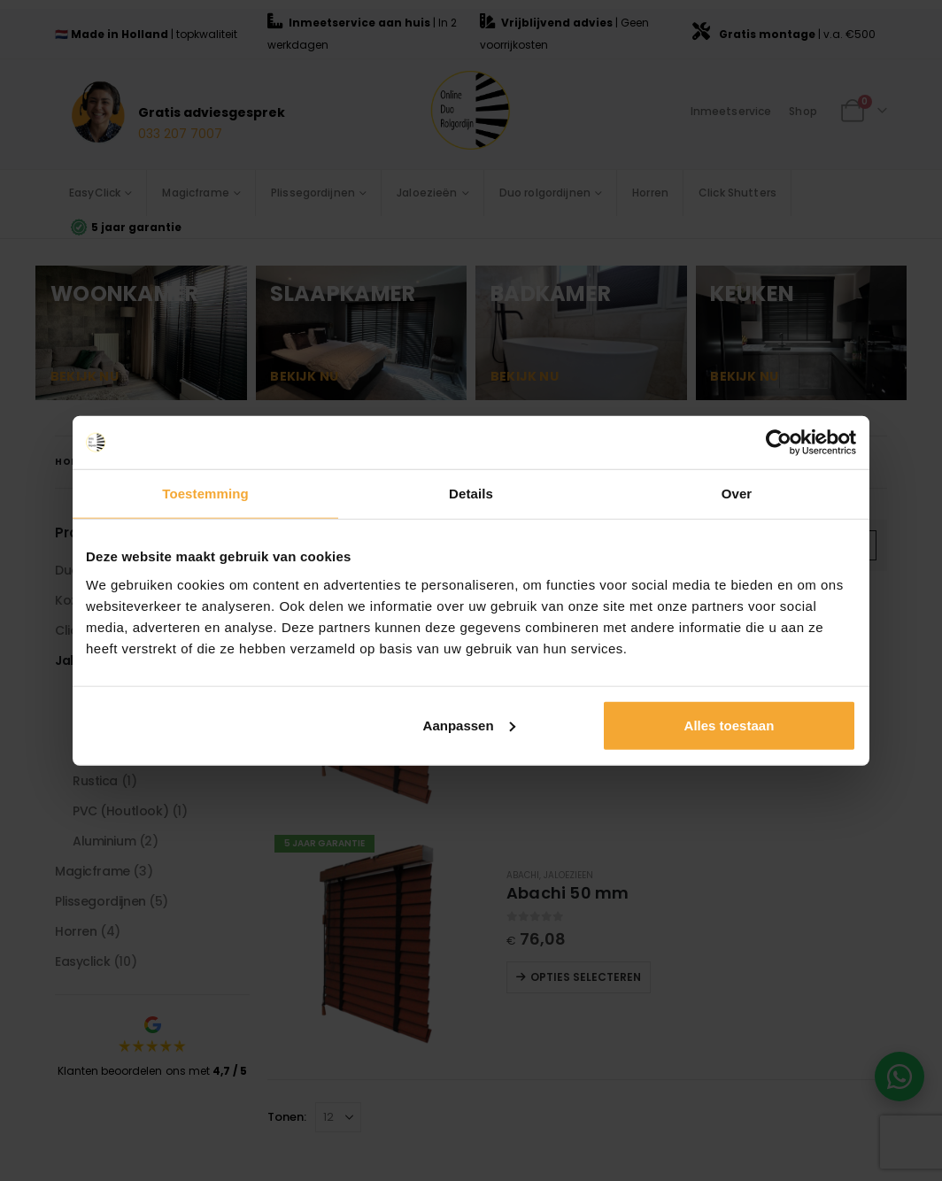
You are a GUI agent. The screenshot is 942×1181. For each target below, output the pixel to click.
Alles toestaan (729, 724)
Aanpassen (469, 724)
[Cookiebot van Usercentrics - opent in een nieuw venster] (778, 442)
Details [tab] (471, 493)
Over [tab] (737, 493)
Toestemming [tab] (205, 493)
